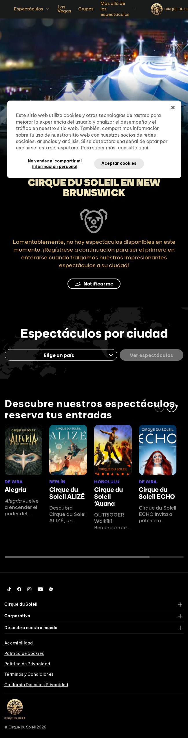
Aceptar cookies (119, 163)
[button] (171, 407)
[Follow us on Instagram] (29, 589)
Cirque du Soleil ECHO (157, 493)
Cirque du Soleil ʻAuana (108, 496)
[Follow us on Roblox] (51, 589)
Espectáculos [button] (32, 9)
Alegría (15, 489)
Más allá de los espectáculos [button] (119, 9)
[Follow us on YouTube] (40, 589)
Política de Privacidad (27, 663)
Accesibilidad (18, 643)
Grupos (86, 9)
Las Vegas (64, 9)
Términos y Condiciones (28, 674)
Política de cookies (24, 653)
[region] (94, 139)
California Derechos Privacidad (36, 684)
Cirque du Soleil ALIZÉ (67, 493)
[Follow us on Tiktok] (9, 589)
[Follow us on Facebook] (19, 589)
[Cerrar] (173, 107)
